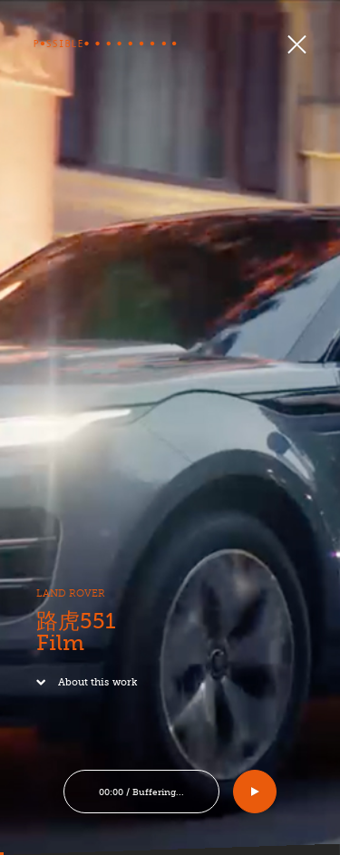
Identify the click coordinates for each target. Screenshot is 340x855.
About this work (83, 686)
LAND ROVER (67, 598)
